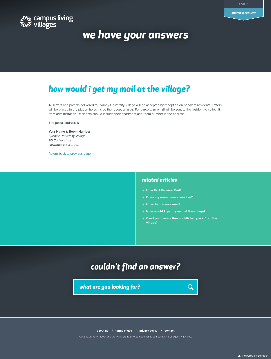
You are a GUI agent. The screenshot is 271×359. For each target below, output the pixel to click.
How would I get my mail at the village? (175, 211)
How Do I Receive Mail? (163, 190)
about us (102, 331)
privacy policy (148, 331)
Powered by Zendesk (255, 355)
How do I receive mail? (163, 204)
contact (169, 331)
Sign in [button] (243, 3)
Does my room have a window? (169, 197)
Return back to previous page (70, 154)
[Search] (135, 287)
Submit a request (244, 13)
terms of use (123, 331)
